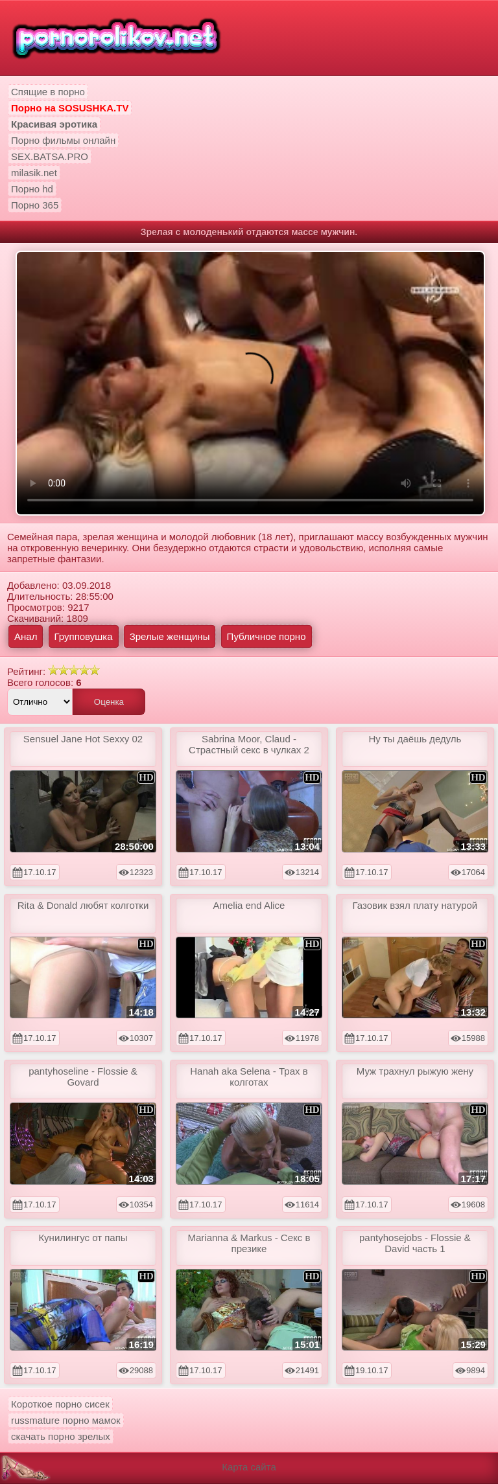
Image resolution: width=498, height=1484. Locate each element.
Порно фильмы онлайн (63, 140)
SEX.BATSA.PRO (49, 156)
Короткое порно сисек (60, 1404)
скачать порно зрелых (60, 1436)
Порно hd (32, 188)
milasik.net (34, 172)
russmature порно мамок (66, 1420)
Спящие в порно (48, 91)
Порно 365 (34, 205)
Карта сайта (249, 1466)
